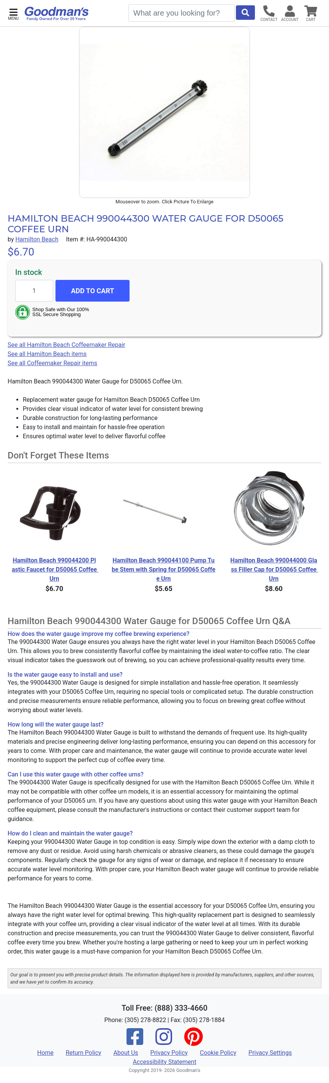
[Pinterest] (193, 1041)
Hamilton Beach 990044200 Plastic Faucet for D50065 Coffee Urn (54, 569)
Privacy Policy (169, 1052)
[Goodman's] (57, 13)
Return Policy (83, 1052)
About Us (125, 1052)
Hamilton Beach (36, 239)
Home (45, 1052)
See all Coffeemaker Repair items (52, 363)
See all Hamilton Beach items (47, 354)
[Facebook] (135, 1041)
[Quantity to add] (34, 291)
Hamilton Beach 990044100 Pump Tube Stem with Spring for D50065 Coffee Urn (163, 569)
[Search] (181, 13)
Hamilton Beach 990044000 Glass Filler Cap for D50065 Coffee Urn (274, 569)
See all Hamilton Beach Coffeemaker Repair (66, 344)
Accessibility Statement (164, 1061)
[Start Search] (245, 12)
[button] (13, 13)
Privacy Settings (270, 1052)
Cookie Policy (218, 1052)
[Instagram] (163, 1041)
